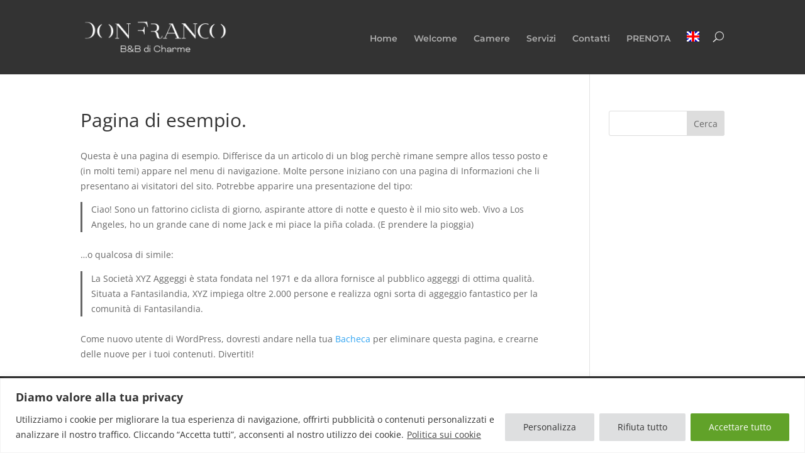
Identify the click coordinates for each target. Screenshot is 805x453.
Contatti (591, 39)
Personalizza (549, 427)
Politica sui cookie (444, 434)
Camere (492, 39)
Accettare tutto (740, 427)
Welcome (435, 39)
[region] (402, 415)
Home (383, 39)
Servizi (541, 39)
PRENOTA (648, 39)
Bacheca (352, 339)
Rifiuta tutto (642, 427)
